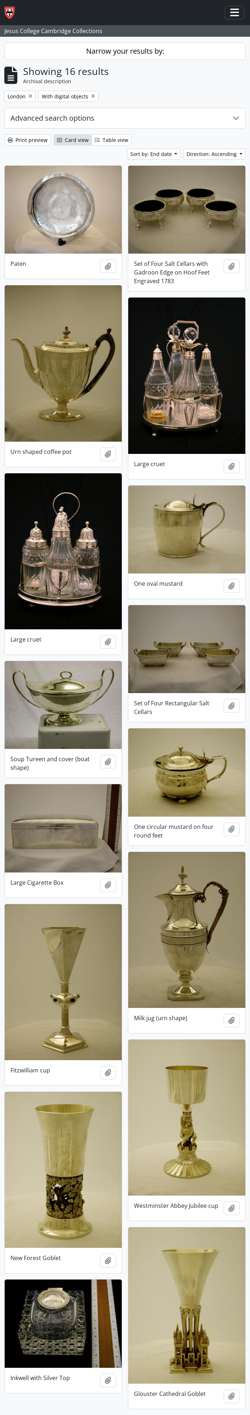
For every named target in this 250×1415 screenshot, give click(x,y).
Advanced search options (52, 118)
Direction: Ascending (212, 154)
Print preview (28, 140)
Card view (73, 140)
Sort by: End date (151, 154)
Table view (111, 140)
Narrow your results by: (125, 51)
